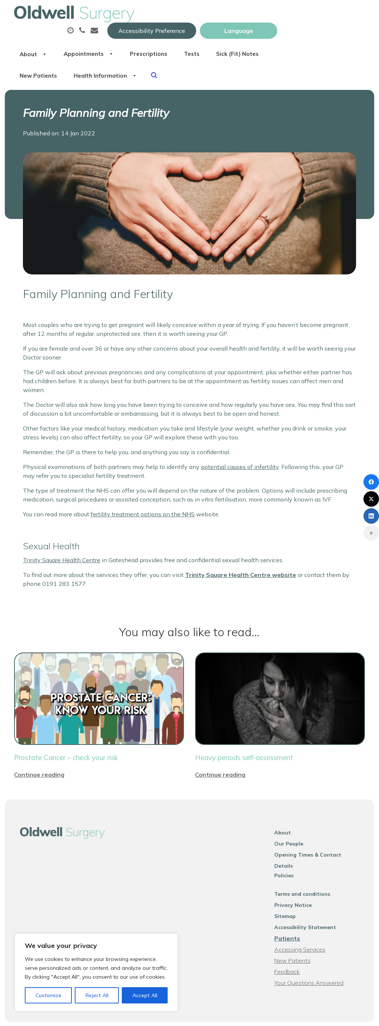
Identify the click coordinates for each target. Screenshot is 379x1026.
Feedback (290, 953)
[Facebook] (371, 482)
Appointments (182, 36)
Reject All (96, 995)
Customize (48, 995)
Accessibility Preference (239, 13)
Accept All (145, 995)
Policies (286, 857)
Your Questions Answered (311, 964)
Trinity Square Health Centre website (240, 566)
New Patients (193, 62)
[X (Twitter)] (371, 499)
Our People (291, 835)
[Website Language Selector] (326, 14)
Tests (298, 36)
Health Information (267, 62)
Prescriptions (249, 36)
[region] (96, 972)
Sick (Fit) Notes (130, 62)
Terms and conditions (305, 876)
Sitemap (288, 898)
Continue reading (39, 766)
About (121, 36)
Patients (290, 920)
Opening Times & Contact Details (320, 846)
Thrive (357, 1015)
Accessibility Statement (308, 909)
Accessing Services (302, 931)
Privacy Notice (296, 887)
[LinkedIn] (371, 516)
